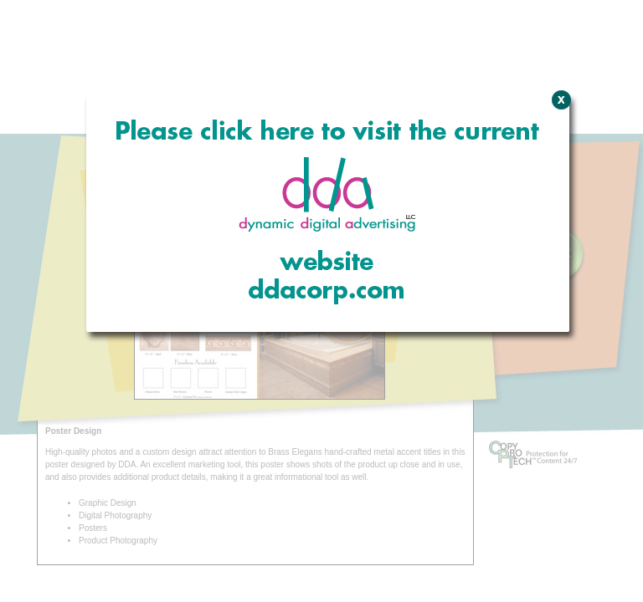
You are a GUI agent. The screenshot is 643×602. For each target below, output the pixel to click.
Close (559, 188)
